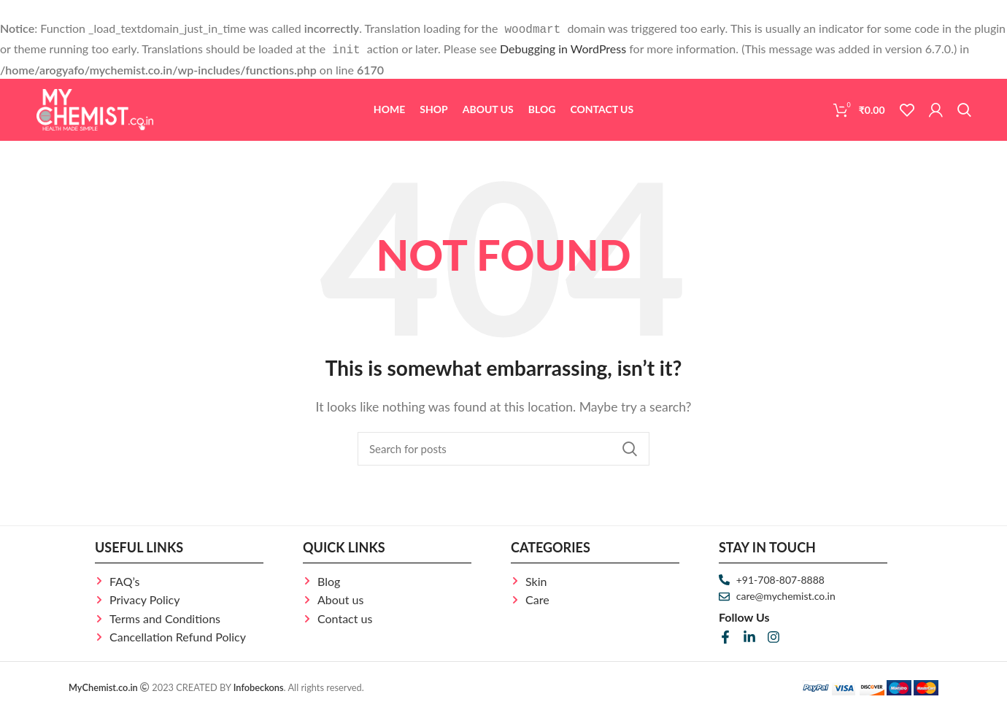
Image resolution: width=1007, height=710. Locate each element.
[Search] (964, 107)
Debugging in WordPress (563, 47)
